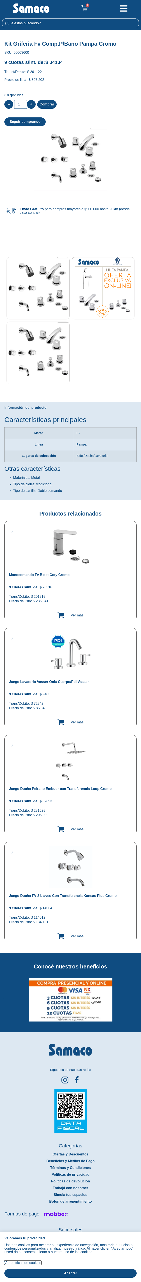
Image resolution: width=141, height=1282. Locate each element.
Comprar (47, 104)
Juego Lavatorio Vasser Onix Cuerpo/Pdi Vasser (49, 682)
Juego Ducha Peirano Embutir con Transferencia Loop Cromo (60, 789)
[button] (3, 996)
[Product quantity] (20, 104)
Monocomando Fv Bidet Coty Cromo (39, 575)
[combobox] (70, 23)
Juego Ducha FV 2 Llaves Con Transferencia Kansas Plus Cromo (63, 896)
